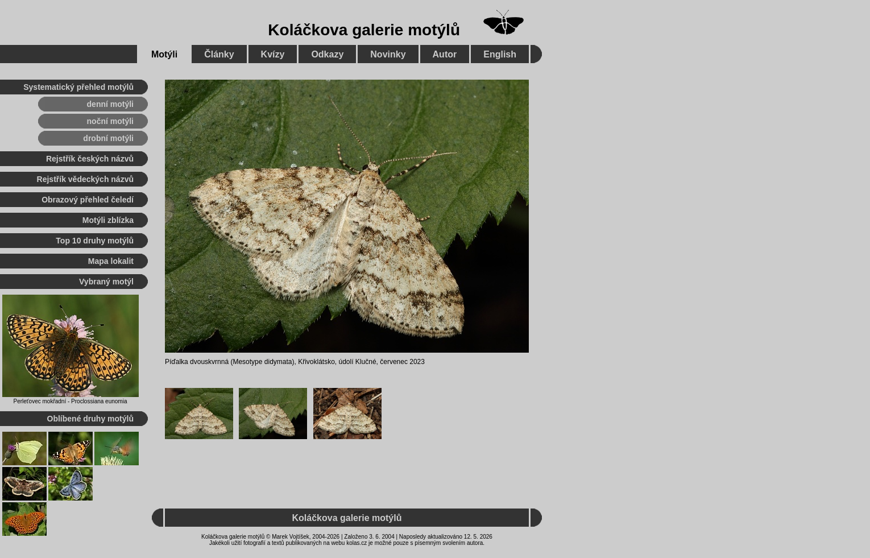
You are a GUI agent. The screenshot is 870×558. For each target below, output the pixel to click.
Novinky (387, 54)
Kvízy (273, 54)
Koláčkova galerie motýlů (364, 30)
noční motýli (110, 121)
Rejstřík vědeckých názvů (85, 179)
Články (219, 54)
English (499, 54)
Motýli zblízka (108, 220)
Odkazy (327, 54)
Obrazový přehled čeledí (88, 199)
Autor (445, 54)
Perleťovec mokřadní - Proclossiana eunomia (70, 401)
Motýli (164, 54)
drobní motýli (108, 138)
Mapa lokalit (111, 261)
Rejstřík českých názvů (90, 158)
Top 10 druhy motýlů (95, 240)
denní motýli (110, 104)
